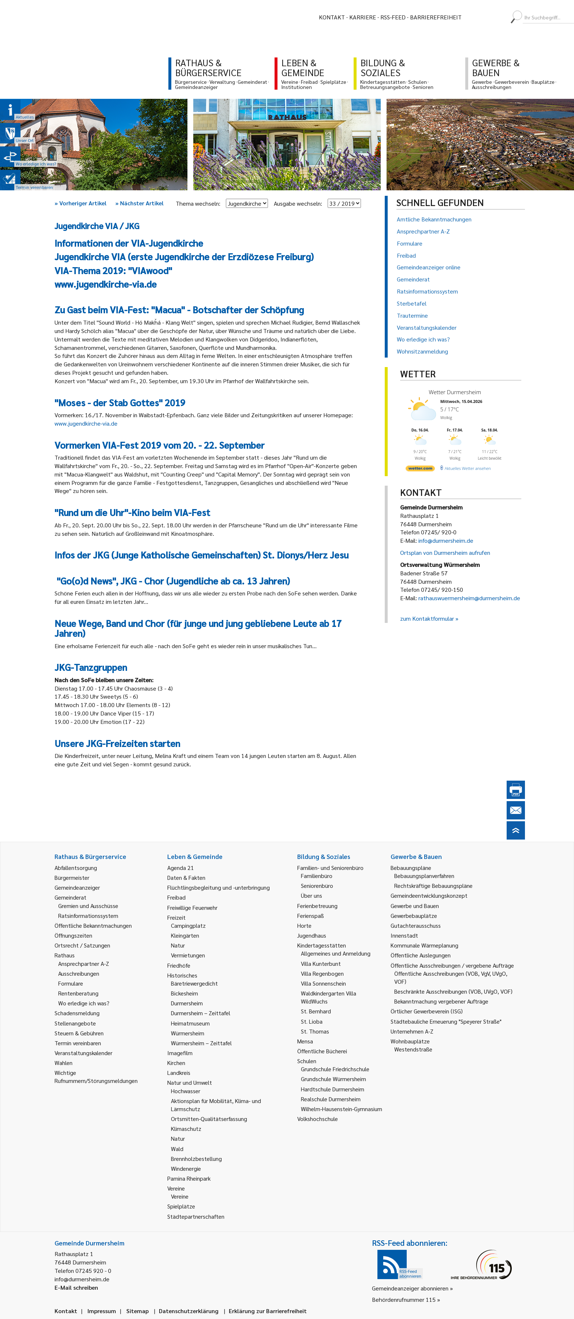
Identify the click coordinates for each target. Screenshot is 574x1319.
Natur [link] (178, 945)
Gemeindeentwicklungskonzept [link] (429, 895)
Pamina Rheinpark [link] (188, 1178)
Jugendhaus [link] (311, 935)
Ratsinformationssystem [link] (88, 915)
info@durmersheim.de (445, 540)
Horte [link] (304, 925)
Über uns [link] (311, 895)
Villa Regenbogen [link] (322, 973)
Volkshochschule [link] (317, 1118)
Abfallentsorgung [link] (76, 867)
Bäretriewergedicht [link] (194, 983)
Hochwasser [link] (185, 1091)
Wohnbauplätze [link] (410, 1041)
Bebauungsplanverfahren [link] (424, 875)
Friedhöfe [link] (178, 965)
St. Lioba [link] (312, 1021)
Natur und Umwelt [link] (189, 1082)
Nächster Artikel (139, 203)
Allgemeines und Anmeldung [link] (335, 953)
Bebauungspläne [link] (411, 867)
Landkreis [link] (178, 1072)
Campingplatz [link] (188, 925)
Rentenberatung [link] (78, 993)
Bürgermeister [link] (72, 877)
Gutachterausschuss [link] (416, 925)
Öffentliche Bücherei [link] (322, 1051)
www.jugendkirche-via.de (106, 284)
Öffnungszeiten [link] (73, 935)
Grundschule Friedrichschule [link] (335, 1069)
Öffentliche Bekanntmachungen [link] (93, 925)
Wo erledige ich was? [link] (83, 1003)
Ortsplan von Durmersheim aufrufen (445, 552)
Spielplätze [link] (181, 1206)
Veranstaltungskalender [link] (83, 1053)
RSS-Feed (393, 17)
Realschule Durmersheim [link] (331, 1099)
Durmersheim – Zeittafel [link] (200, 1013)
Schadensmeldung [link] (77, 1013)
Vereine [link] (180, 1196)
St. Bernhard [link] (316, 1011)
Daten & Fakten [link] (186, 877)
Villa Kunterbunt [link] (321, 963)
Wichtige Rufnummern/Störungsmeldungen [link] (96, 1076)
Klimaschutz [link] (186, 1128)
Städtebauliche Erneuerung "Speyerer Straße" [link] (446, 1021)
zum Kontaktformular (427, 618)
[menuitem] (474, 17)
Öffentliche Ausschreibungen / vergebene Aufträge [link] (452, 965)
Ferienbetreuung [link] (317, 905)
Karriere (362, 17)
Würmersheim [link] (187, 1033)
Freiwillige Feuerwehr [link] (192, 907)
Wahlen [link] (63, 1062)
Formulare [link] (70, 983)
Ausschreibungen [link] (78, 973)
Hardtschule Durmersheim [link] (332, 1089)
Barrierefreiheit (436, 17)
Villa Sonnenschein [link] (323, 983)
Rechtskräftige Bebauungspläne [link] (433, 885)
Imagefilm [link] (180, 1053)
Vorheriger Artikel (81, 203)
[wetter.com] (420, 469)
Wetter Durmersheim (455, 392)
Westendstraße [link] (413, 1049)
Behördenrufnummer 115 (404, 1299)
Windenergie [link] (186, 1168)
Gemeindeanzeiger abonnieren (410, 1288)
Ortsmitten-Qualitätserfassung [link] (209, 1118)
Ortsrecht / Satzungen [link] (82, 945)
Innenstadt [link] (404, 935)
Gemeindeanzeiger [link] (77, 887)
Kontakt (332, 17)
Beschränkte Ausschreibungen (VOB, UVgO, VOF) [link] (453, 991)
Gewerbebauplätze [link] (414, 915)
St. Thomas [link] (315, 1031)
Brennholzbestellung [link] (196, 1158)
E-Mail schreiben (76, 1287)
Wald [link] (177, 1148)
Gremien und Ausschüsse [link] (88, 905)
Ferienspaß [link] (310, 915)
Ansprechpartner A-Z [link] (83, 963)
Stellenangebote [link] (75, 1023)
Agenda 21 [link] (180, 867)
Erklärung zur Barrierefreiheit (268, 1311)
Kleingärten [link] (185, 935)
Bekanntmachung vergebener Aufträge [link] (441, 1001)
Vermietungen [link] (188, 955)
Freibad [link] (176, 897)
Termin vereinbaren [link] (78, 1043)
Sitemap (137, 1311)
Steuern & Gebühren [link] (79, 1033)
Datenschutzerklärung (189, 1311)
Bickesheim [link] (184, 993)
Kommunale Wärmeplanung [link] (424, 945)
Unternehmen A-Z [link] (412, 1031)
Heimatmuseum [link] (190, 1023)
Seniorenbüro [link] (317, 885)
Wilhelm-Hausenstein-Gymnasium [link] (341, 1109)
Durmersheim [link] (187, 1003)
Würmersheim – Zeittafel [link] (201, 1043)
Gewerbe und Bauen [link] (415, 905)
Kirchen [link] (176, 1062)
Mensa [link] (305, 1041)
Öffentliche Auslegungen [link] (421, 955)
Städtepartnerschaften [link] (195, 1216)
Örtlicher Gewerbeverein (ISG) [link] (427, 1011)
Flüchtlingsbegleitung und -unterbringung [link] (218, 887)
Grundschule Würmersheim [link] (333, 1079)
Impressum (101, 1311)
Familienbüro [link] (316, 875)
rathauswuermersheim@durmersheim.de (469, 598)
